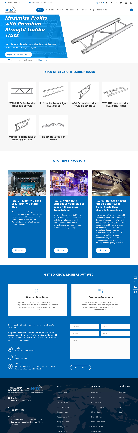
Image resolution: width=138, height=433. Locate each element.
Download (123, 402)
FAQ (120, 407)
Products (95, 386)
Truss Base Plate (98, 421)
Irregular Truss (63, 421)
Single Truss (62, 397)
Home (13, 60)
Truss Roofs (96, 397)
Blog (120, 412)
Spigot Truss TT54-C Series (53, 138)
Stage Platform (97, 407)
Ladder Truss (28, 60)
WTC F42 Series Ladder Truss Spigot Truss (84, 105)
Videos (121, 397)
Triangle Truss (63, 407)
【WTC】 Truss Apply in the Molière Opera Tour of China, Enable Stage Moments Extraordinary (111, 205)
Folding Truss (62, 426)
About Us (122, 392)
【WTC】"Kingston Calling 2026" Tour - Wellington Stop (26, 204)
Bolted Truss (62, 392)
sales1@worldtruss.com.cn (40, 2)
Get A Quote (80, 367)
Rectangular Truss (64, 417)
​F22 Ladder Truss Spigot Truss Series (53, 105)
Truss (19, 60)
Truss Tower (96, 392)
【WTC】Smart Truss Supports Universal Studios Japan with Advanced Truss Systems (69, 205)
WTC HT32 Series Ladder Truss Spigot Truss (115, 105)
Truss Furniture (97, 426)
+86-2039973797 (13, 2)
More (19, 250)
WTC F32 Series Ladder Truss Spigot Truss (22, 105)
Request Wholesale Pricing (18, 54)
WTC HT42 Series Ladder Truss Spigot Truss (22, 138)
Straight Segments (41, 60)
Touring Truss (96, 402)
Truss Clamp (96, 417)
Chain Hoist (96, 412)
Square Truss (62, 412)
